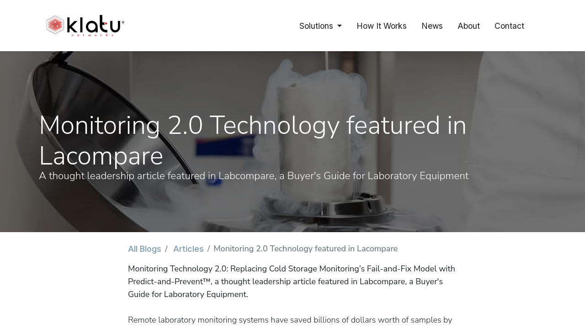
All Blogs (144, 249)
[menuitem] (381, 26)
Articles (188, 249)
